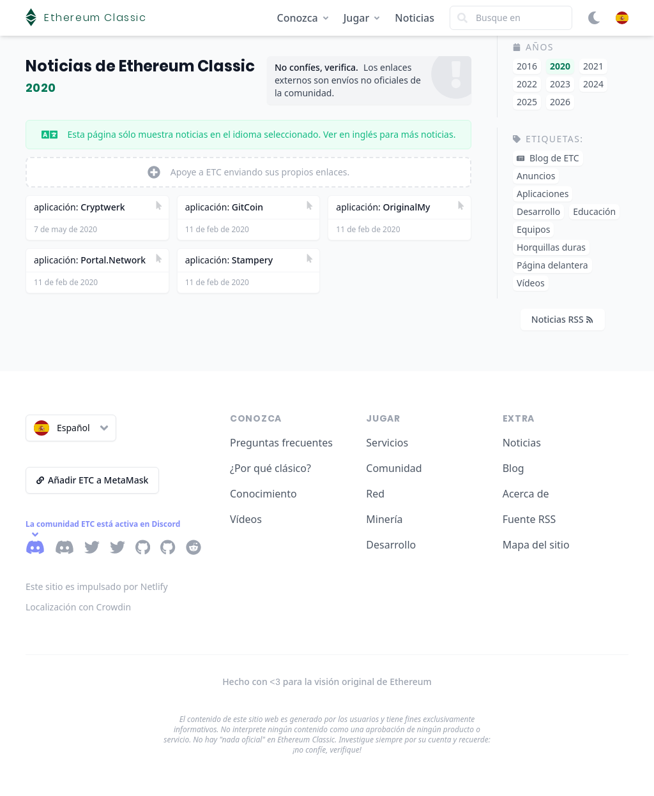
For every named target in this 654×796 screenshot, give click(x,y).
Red (375, 494)
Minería (384, 519)
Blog (513, 468)
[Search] (511, 18)
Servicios (387, 443)
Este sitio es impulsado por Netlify (97, 586)
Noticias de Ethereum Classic (140, 66)
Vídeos (246, 519)
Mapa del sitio (536, 545)
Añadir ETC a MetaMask (92, 480)
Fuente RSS (529, 519)
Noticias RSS (562, 319)
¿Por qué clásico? (270, 468)
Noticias (414, 18)
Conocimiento (263, 494)
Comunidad (394, 468)
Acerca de (526, 494)
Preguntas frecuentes (281, 443)
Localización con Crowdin (78, 607)
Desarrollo (391, 545)
